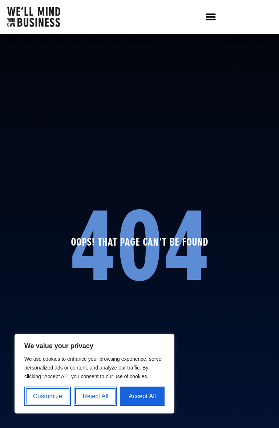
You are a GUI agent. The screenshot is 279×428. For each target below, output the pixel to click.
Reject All (95, 396)
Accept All (142, 396)
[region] (94, 373)
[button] (210, 17)
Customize (47, 396)
